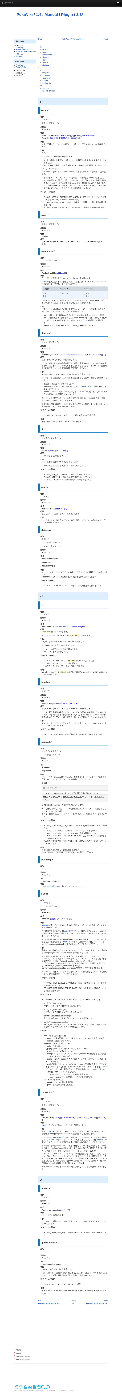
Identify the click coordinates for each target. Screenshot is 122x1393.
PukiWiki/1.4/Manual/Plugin (26, 51)
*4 (65, 1153)
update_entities (48, 91)
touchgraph (46, 78)
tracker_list (46, 83)
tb (43, 70)
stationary (46, 65)
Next (106, 39)
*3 (51, 1153)
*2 (95, 1150)
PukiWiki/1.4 (21, 67)
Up (73, 1303)
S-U (79, 14)
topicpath (46, 75)
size (44, 60)
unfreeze (45, 88)
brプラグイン (82, 320)
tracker (45, 80)
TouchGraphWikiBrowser (52, 886)
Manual (51, 14)
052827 (7, 3)
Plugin (67, 14)
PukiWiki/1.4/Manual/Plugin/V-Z (97, 1303)
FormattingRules (22, 49)
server (44, 52)
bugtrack (45, 925)
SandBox (19, 57)
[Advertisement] (61, 26)
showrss (45, 57)
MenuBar (19, 55)
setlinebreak (47, 55)
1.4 (38, 14)
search (45, 50)
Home (73, 1301)
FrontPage (20, 48)
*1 (87, 1150)
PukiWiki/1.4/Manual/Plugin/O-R (49, 1303)
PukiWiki (25, 14)
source (45, 62)
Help (17, 53)
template (45, 73)
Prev (40, 39)
